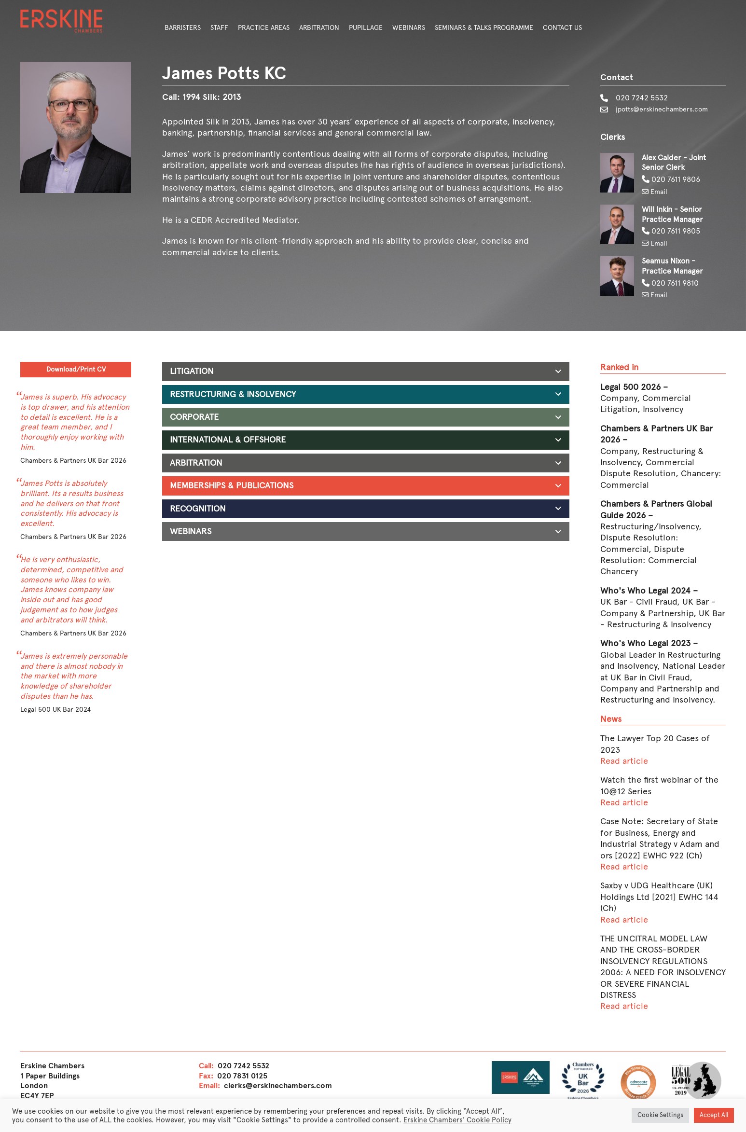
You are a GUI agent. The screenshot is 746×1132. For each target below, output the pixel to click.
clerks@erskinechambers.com (278, 1086)
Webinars (408, 28)
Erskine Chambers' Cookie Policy (457, 1120)
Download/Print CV (76, 371)
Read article (624, 762)
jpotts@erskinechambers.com (668, 109)
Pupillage (366, 28)
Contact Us (562, 28)
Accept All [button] (714, 1115)
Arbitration (319, 28)
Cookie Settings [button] (660, 1115)
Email (656, 192)
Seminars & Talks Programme (484, 28)
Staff (219, 28)
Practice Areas (264, 28)
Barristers (183, 28)
